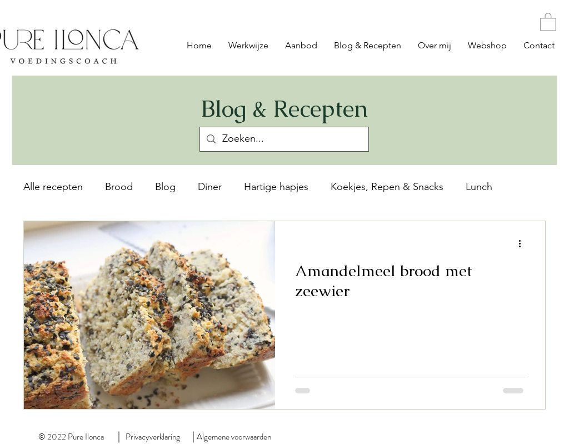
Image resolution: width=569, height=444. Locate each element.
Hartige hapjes (276, 187)
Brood (119, 187)
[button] (548, 21)
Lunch (479, 187)
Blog (165, 187)
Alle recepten (53, 187)
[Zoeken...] (283, 139)
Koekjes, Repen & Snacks (387, 187)
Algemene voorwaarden (234, 437)
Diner (210, 187)
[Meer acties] (523, 244)
